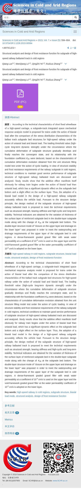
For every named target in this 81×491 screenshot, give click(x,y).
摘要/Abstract (12, 117)
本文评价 (10, 426)
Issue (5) (56, 40)
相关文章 (12, 412)
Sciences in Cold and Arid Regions (23, 31)
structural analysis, (20, 257)
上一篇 (71, 48)
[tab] (40, 117)
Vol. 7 (46, 40)
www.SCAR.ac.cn (60, 481)
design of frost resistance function (46, 257)
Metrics (9, 419)
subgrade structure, (56, 254)
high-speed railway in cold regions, (29, 254)
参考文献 (10, 405)
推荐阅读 (12, 433)
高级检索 (74, 23)
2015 (40, 40)
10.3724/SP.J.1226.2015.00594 (17, 43)
